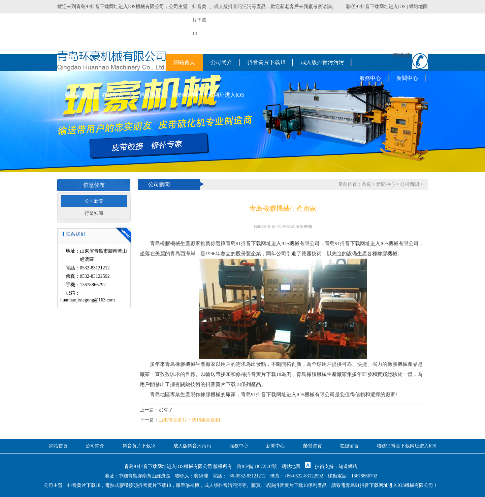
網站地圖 (418, 6)
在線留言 (113, 95)
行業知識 (94, 213)
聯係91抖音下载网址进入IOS (376, 6)
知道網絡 (347, 466)
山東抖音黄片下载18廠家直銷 (189, 419)
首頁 (366, 184)
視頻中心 (150, 95)
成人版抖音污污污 (233, 6)
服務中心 (370, 78)
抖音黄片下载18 (266, 62)
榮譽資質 (76, 95)
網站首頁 (184, 62)
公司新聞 (94, 201)
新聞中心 (407, 78)
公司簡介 (221, 62)
